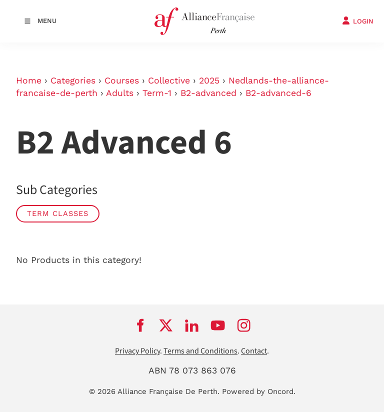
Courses (121, 81)
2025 (209, 81)
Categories (73, 81)
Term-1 (157, 93)
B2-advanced (208, 93)
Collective (169, 81)
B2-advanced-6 (279, 93)
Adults (120, 93)
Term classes (57, 213)
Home (29, 81)
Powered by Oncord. (259, 391)
